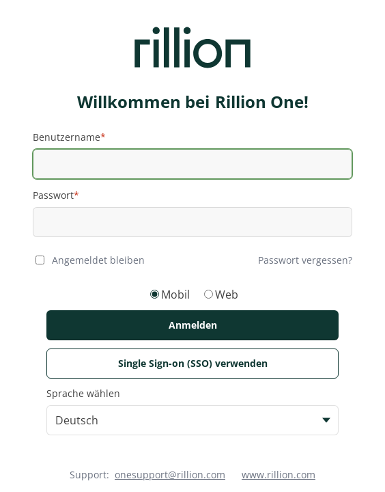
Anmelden (193, 324)
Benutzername (66, 137)
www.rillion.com (278, 474)
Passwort (53, 195)
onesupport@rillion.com (170, 474)
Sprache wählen (83, 393)
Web (226, 294)
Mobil (175, 294)
